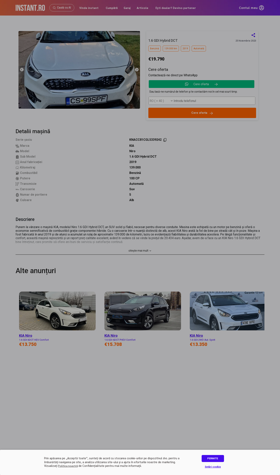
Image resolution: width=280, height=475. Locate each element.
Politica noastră (68, 465)
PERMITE (212, 458)
